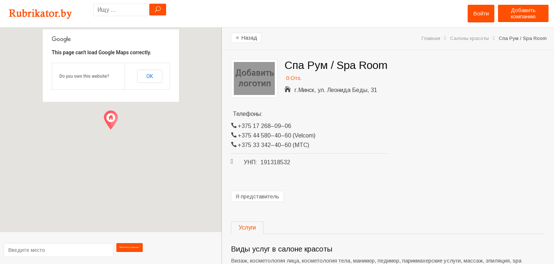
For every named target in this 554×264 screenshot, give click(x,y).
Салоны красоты (469, 38)
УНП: (250, 162)
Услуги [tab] (247, 227)
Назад (246, 38)
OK (149, 76)
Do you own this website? (84, 76)
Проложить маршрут (130, 249)
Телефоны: (248, 114)
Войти (481, 13)
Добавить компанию (523, 13)
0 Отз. (294, 78)
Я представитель (257, 196)
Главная (431, 38)
